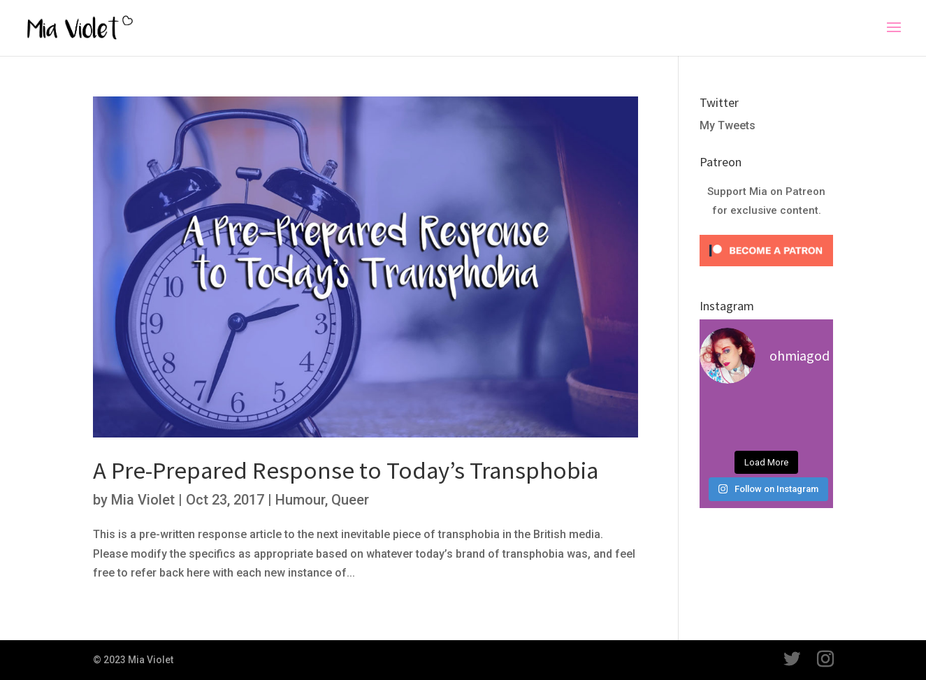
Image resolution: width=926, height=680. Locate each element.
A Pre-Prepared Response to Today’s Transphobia (345, 470)
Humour (300, 499)
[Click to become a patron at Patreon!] (766, 269)
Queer (350, 499)
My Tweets (727, 125)
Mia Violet (143, 499)
